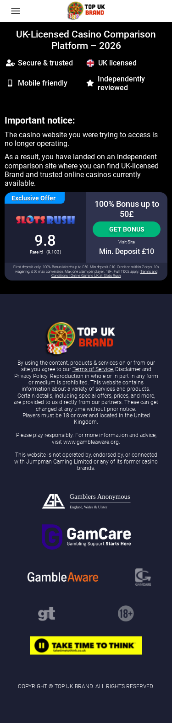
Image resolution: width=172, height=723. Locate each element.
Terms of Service (92, 369)
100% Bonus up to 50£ (126, 209)
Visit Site (126, 241)
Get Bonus (126, 229)
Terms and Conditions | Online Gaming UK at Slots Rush (104, 274)
